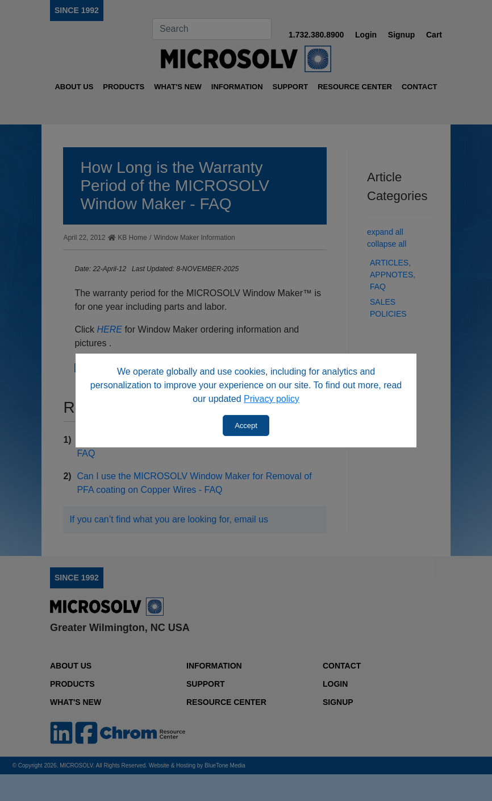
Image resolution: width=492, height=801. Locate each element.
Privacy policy (271, 399)
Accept (246, 425)
